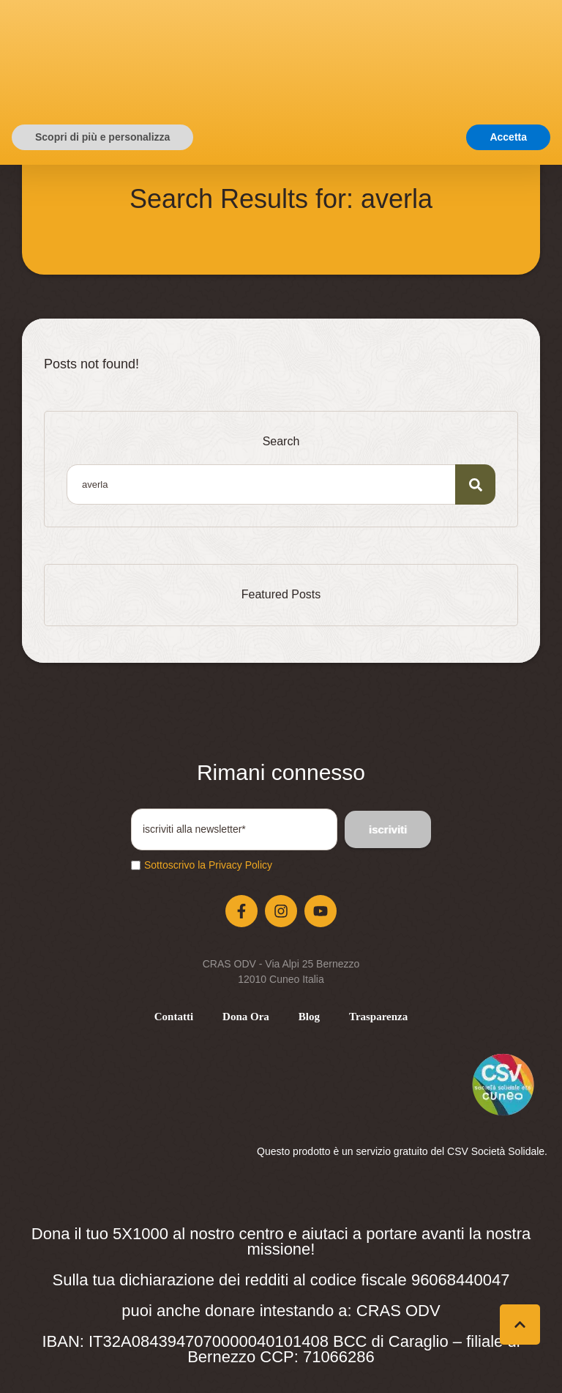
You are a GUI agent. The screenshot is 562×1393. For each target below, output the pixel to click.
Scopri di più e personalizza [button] (102, 1364)
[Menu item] (173, 1017)
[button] (405, 70)
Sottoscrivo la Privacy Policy (208, 865)
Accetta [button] (508, 1364)
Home (222, 159)
